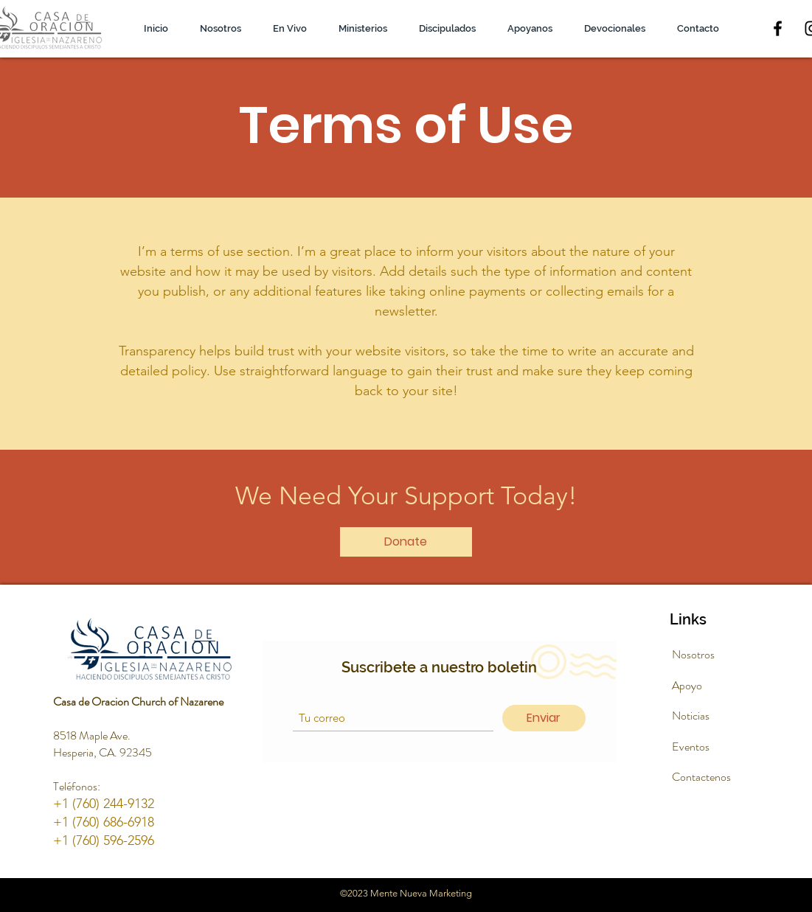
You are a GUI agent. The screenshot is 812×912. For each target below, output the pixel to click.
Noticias (690, 715)
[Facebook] (778, 28)
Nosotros (693, 654)
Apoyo (687, 685)
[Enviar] (544, 718)
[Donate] (406, 542)
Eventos (690, 746)
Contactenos (701, 776)
